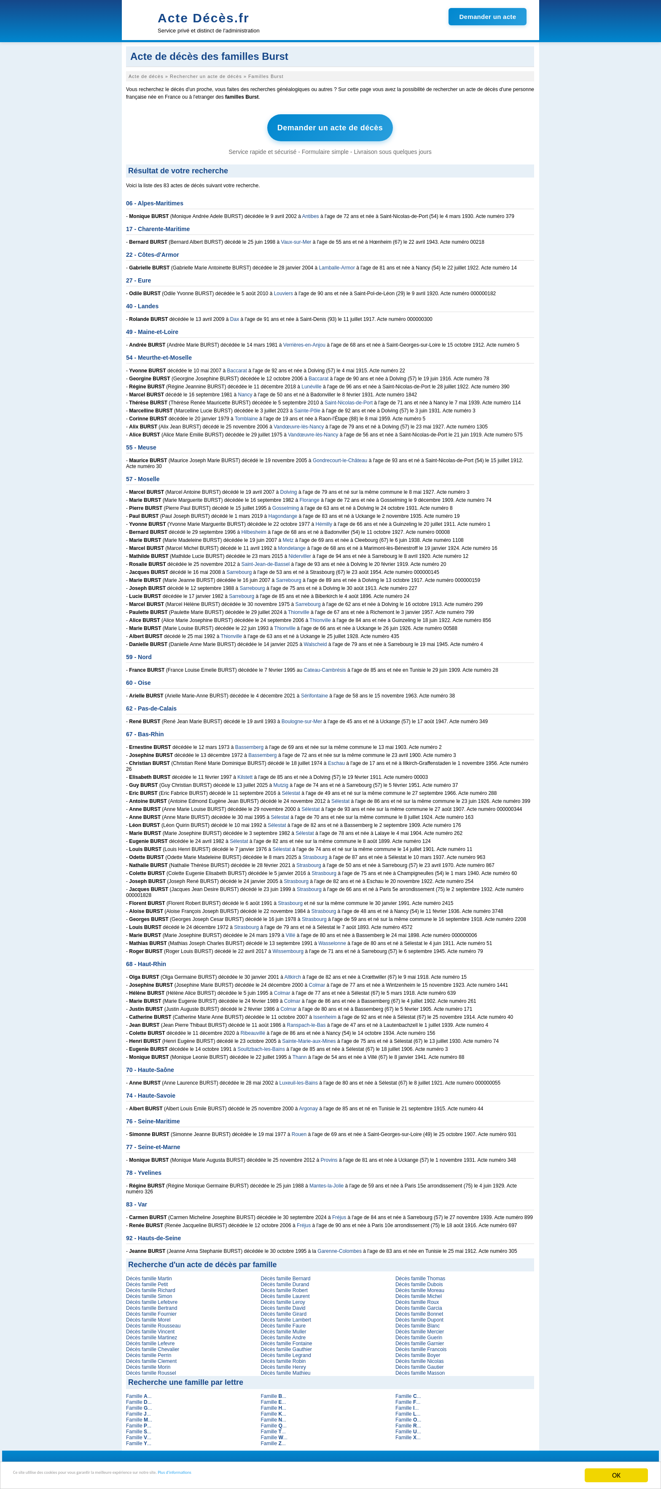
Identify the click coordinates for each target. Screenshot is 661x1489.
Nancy (245, 391)
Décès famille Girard (283, 1310)
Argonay (308, 1105)
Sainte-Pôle (307, 407)
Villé (290, 931)
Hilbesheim (254, 528)
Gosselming (285, 504)
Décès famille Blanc (417, 1322)
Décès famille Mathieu (285, 1369)
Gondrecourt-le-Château (340, 457)
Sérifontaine (314, 692)
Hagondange (283, 512)
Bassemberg (249, 743)
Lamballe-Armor (337, 264)
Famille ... (139, 1392)
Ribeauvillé (253, 1029)
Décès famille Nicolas (419, 1357)
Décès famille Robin (283, 1357)
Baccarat (237, 367)
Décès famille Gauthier (286, 1346)
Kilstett (245, 773)
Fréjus (339, 1214)
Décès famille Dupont (419, 1316)
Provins (329, 1156)
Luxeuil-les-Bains (298, 1079)
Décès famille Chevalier (152, 1346)
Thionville (298, 608)
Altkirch (293, 973)
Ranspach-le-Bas (306, 1021)
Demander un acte (487, 16)
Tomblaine (246, 415)
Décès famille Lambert (286, 1316)
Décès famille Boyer (418, 1351)
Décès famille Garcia (418, 1304)
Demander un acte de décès (330, 126)
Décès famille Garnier (419, 1340)
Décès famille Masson (420, 1369)
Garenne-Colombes (339, 1247)
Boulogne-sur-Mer (302, 718)
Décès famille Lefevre (150, 1340)
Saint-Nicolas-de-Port (349, 399)
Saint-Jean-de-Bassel (266, 560)
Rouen (299, 1131)
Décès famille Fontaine (286, 1340)
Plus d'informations (283, 1475)
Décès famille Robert (284, 1287)
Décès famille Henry (283, 1363)
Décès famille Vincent (150, 1328)
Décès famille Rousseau (153, 1322)
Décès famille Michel (418, 1292)
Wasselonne (332, 939)
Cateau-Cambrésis (325, 666)
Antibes (310, 212)
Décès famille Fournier (151, 1310)
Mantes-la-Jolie (326, 1182)
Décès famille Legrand (286, 1351)
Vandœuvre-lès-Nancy (299, 423)
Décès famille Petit (147, 1281)
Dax (234, 315)
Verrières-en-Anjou (304, 341)
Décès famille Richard (150, 1287)
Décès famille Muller (283, 1328)
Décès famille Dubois (419, 1281)
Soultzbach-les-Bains (261, 1045)
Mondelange (292, 544)
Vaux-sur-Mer (296, 238)
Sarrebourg (239, 568)
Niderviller (300, 552)
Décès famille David (283, 1304)
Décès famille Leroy (283, 1298)
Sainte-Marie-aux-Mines (309, 1037)
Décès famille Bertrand (151, 1304)
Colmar (317, 981)
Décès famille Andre (283, 1334)
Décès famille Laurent (285, 1292)
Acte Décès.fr (204, 18)
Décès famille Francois (420, 1346)
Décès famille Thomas (420, 1275)
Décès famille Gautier (419, 1363)
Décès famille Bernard (285, 1275)
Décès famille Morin (148, 1363)
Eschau (336, 759)
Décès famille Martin (149, 1275)
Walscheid (315, 641)
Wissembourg (288, 947)
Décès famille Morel (148, 1316)
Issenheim (324, 1013)
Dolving (288, 488)
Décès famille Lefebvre (151, 1298)
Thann (300, 1053)
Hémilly (324, 520)
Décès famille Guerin (418, 1334)
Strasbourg (315, 853)
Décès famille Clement (151, 1357)
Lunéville (311, 383)
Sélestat (291, 789)
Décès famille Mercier (419, 1328)
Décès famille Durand (285, 1281)
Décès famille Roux (417, 1298)
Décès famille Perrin (148, 1351)
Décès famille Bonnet (419, 1310)
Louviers (283, 290)
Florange (310, 496)
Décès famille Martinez (151, 1334)
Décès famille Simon (149, 1292)
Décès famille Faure (283, 1322)
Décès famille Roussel (151, 1369)
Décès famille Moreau (419, 1287)
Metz (288, 536)
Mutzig (281, 781)
